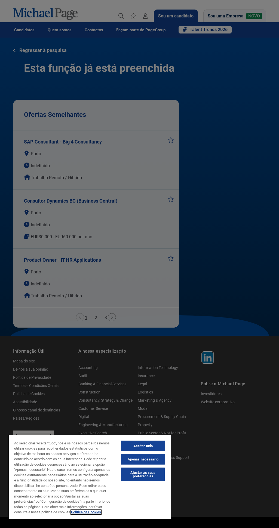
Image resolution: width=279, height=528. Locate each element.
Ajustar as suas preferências (142, 474)
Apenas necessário (143, 459)
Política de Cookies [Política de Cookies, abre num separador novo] (86, 512)
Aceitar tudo (143, 446)
